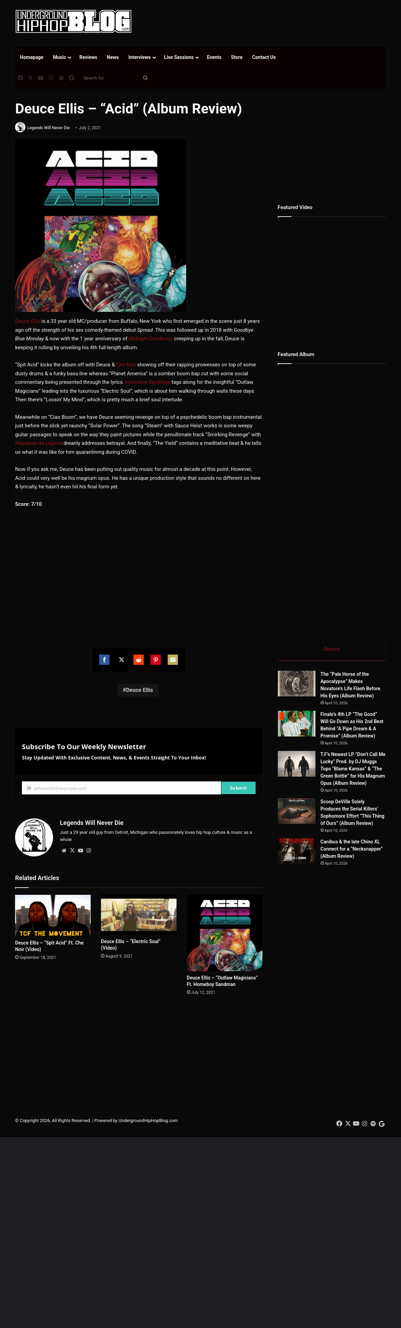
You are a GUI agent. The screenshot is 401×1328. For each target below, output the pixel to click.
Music (59, 57)
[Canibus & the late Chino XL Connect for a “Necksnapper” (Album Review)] (315, 864)
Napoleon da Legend (38, 443)
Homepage (31, 57)
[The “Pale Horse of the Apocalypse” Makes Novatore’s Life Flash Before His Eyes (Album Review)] (296, 684)
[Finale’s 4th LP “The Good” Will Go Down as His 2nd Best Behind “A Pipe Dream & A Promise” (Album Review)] (296, 724)
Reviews (88, 57)
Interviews (139, 57)
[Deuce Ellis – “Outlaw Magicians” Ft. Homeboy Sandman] (224, 933)
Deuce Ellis (27, 321)
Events (214, 57)
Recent (332, 649)
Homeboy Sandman (147, 382)
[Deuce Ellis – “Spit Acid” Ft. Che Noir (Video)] (53, 915)
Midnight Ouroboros (151, 339)
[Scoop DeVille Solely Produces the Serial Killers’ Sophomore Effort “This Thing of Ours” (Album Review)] (296, 812)
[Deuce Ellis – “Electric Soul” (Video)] (139, 915)
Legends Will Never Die (48, 127)
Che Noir (126, 365)
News (113, 57)
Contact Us (264, 57)
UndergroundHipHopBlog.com (148, 1157)
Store (237, 57)
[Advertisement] (266, 22)
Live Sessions (179, 57)
